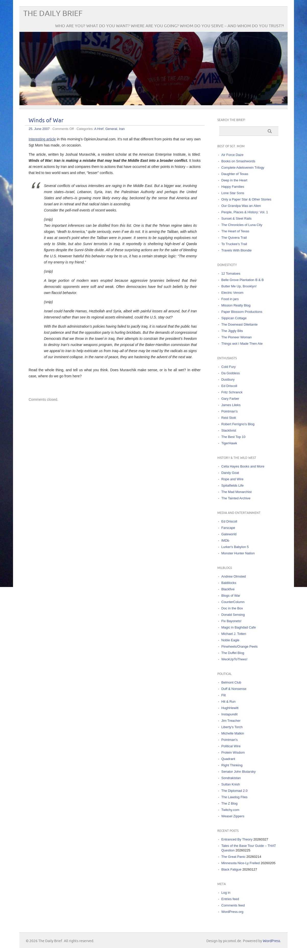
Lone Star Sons (232, 193)
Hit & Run (228, 701)
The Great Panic (233, 857)
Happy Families (232, 187)
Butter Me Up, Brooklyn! (239, 286)
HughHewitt (230, 708)
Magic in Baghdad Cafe (238, 627)
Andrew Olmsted (233, 576)
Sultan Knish (230, 784)
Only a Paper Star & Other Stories (246, 199)
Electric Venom (232, 293)
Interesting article (42, 139)
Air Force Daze (232, 155)
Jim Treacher (231, 721)
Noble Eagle (230, 640)
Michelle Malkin (232, 733)
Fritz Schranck (232, 392)
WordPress (271, 941)
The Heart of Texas (235, 231)
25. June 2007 (39, 129)
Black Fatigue (231, 869)
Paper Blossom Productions (241, 312)
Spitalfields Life (232, 485)
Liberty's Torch (232, 727)
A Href (98, 129)
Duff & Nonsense (233, 689)
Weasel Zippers (232, 816)
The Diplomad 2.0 (234, 791)
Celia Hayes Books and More (242, 466)
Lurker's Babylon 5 (235, 547)
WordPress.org (232, 912)
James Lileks (231, 405)
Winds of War (46, 121)
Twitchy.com (230, 810)
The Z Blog (229, 803)
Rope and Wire (232, 479)
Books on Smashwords (238, 161)
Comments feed (233, 905)
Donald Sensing (233, 615)
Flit (223, 695)
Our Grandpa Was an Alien (241, 206)
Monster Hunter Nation (238, 553)
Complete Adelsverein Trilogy (242, 167)
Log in (225, 892)
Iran (122, 129)
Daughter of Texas (234, 174)
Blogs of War (230, 595)
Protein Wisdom (233, 752)
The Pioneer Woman (236, 337)
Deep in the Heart (234, 180)
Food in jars (230, 299)
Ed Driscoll (229, 386)
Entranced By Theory (237, 839)
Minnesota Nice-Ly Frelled (240, 863)
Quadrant (228, 759)
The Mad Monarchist (236, 492)
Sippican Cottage (234, 318)
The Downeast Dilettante (239, 324)
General (111, 129)
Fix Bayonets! (231, 621)
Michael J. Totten (233, 634)
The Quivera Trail (234, 237)
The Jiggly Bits (232, 331)
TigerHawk (229, 443)
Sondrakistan (231, 778)
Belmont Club (231, 682)
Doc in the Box (232, 608)
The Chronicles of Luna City (241, 225)
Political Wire (231, 746)
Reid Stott (228, 418)
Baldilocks (229, 583)
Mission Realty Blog (236, 305)
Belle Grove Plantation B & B (242, 280)
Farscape (228, 528)
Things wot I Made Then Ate (242, 343)
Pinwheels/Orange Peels (239, 646)
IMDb (225, 540)
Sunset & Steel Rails (236, 218)
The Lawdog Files (234, 797)
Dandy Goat (230, 473)
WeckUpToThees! (234, 659)
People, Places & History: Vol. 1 (244, 212)
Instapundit (229, 714)
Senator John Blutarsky (238, 771)
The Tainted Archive (236, 498)
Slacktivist (228, 430)
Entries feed (230, 899)
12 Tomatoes (230, 273)
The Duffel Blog (232, 653)
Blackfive (228, 589)
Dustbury (228, 379)
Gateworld (229, 534)
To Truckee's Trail (234, 244)
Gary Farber (230, 398)
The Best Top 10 (233, 437)
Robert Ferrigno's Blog (238, 424)
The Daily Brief (52, 14)
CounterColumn (233, 602)
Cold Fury (228, 367)
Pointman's (229, 411)
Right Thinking (232, 765)
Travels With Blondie (236, 250)
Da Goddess (230, 373)
